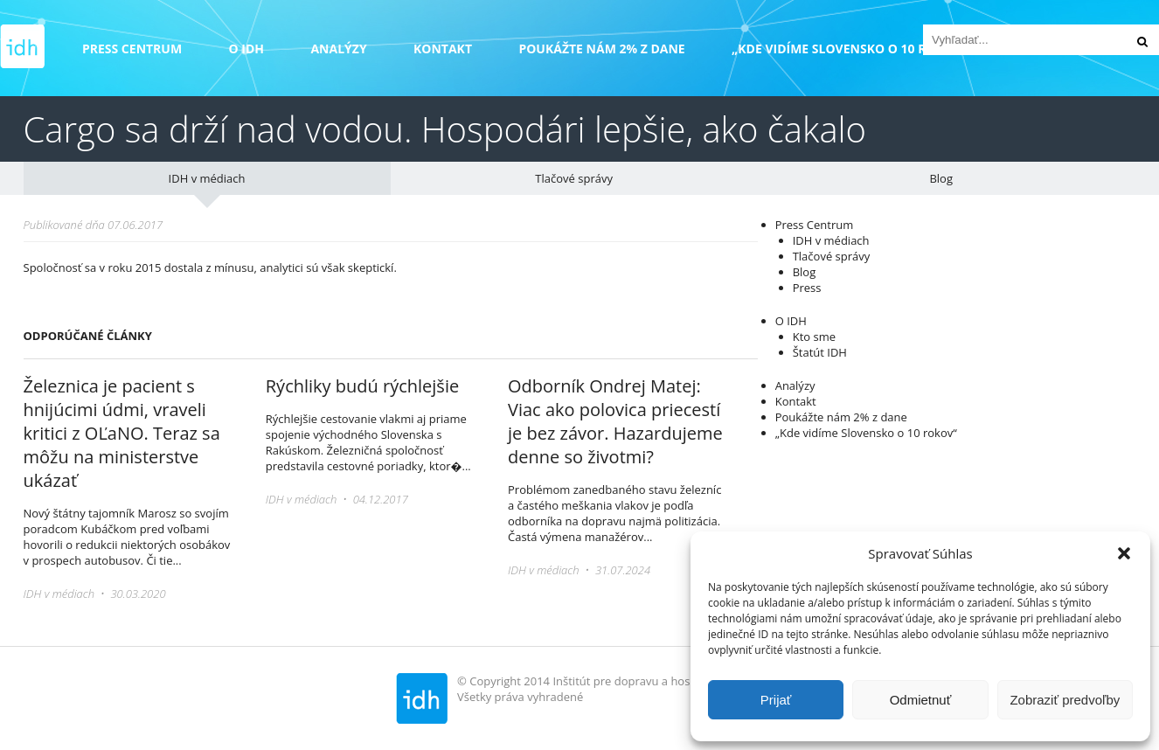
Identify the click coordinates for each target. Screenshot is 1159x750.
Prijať (776, 699)
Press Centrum (132, 48)
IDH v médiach (207, 178)
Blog (941, 178)
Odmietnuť (921, 699)
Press (807, 287)
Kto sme (814, 336)
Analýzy (338, 48)
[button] (1124, 553)
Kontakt (442, 48)
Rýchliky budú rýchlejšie (362, 386)
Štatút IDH (820, 352)
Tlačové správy (574, 178)
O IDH (247, 48)
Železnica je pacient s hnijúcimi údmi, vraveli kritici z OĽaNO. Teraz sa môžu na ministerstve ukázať (122, 433)
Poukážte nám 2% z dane (601, 48)
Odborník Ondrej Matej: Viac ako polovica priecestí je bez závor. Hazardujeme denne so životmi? (615, 421)
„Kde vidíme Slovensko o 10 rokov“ (849, 48)
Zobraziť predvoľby (1065, 699)
